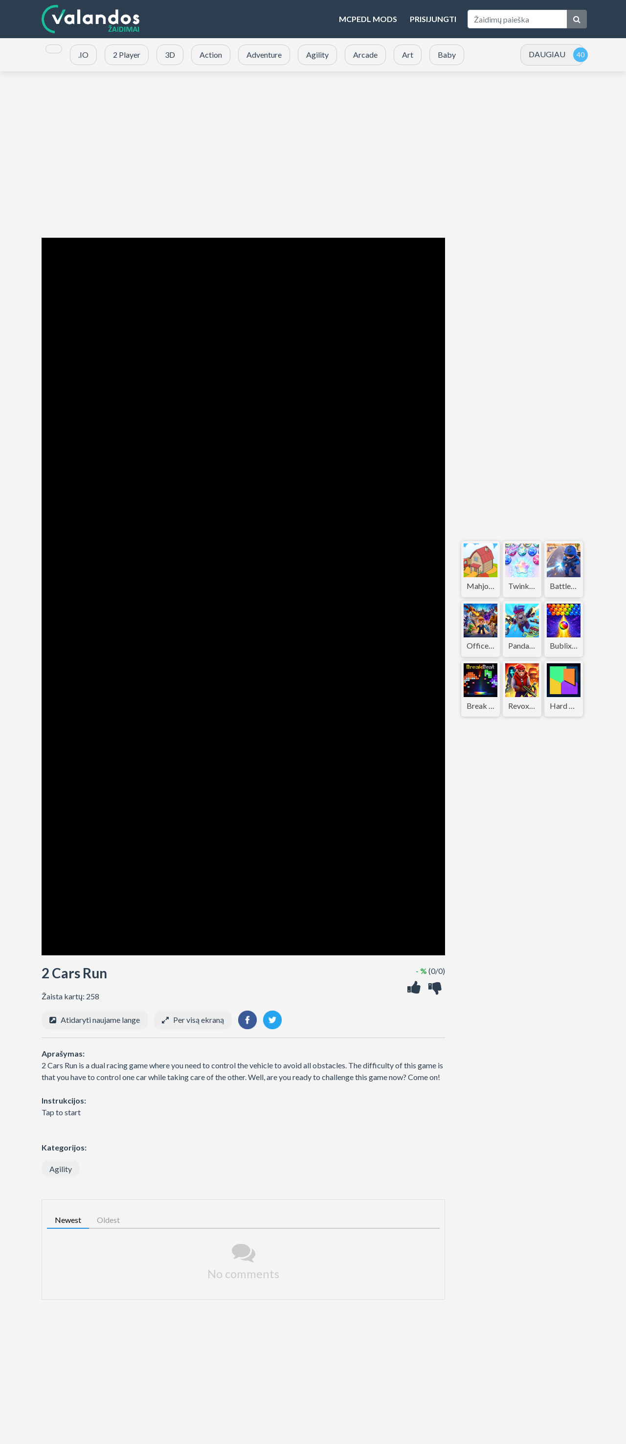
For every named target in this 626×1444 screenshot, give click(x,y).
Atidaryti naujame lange (100, 1019)
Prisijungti (433, 18)
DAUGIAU (547, 54)
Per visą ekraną (198, 1019)
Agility (60, 1168)
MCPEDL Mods (368, 18)
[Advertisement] (313, 154)
